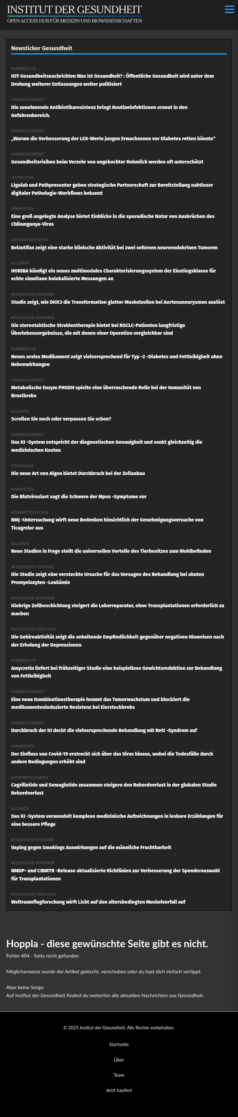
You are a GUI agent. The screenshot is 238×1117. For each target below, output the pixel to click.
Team (118, 1075)
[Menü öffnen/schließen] (229, 9)
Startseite (119, 1044)
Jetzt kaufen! (119, 1090)
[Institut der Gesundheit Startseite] (74, 22)
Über (119, 1059)
